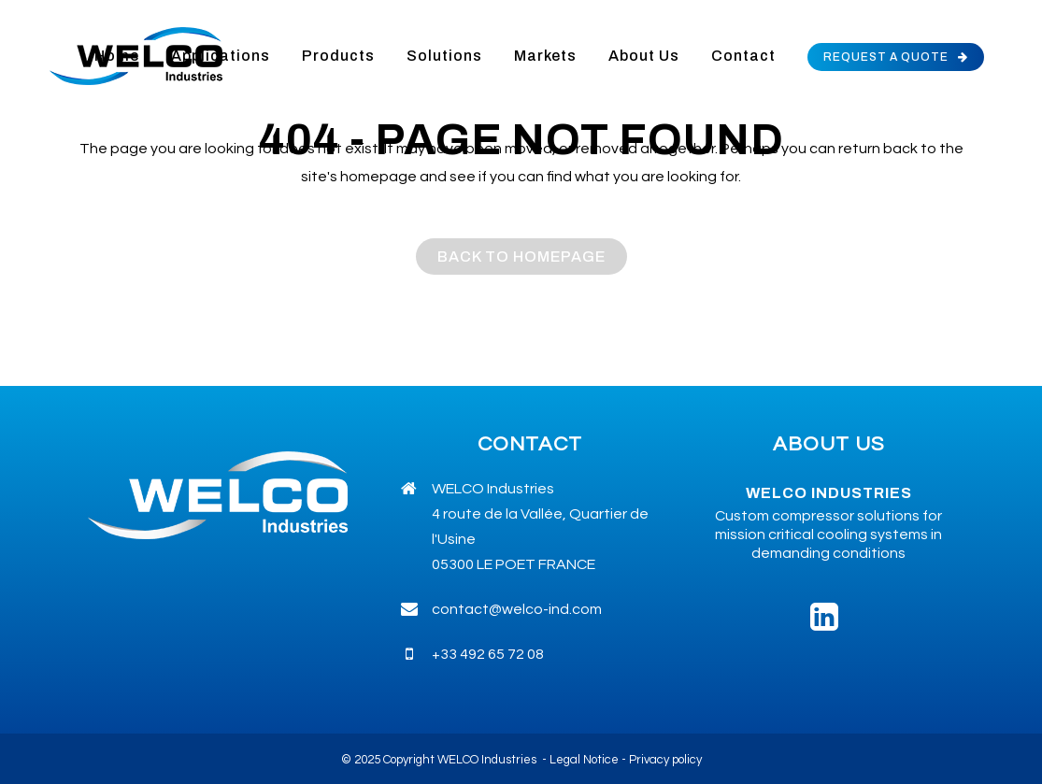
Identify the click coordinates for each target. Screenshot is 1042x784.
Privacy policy (665, 759)
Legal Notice (584, 759)
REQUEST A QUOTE (895, 57)
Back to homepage (521, 256)
